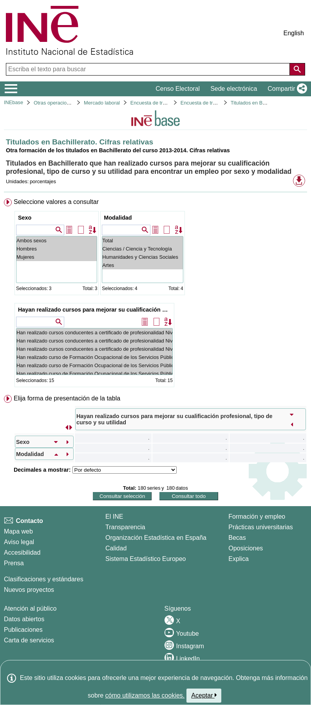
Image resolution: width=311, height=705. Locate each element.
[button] (285, 89)
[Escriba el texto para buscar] (148, 69)
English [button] (294, 33)
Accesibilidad (22, 552)
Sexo (24, 218)
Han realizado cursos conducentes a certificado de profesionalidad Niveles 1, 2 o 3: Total (94, 332)
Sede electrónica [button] (233, 88)
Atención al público (30, 608)
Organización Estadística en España (155, 537)
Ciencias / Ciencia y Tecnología (142, 249)
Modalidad (118, 218)
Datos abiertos (24, 619)
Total (142, 240)
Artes (142, 265)
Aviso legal (19, 542)
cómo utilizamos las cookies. (145, 695)
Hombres (56, 249)
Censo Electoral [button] (178, 88)
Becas (237, 537)
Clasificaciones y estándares (43, 579)
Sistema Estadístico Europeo (145, 558)
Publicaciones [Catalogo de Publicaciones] (23, 629)
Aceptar (204, 695)
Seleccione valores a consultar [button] (56, 201)
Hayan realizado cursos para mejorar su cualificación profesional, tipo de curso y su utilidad (95, 310)
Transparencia (125, 527)
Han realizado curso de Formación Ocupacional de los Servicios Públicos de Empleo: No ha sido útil (94, 374)
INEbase (13, 102)
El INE (114, 516)
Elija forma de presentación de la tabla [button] (67, 398)
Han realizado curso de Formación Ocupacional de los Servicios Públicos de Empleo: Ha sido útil (94, 365)
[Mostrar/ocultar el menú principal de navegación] (11, 89)
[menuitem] (155, 294)
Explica (238, 558)
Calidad (116, 548)
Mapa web (18, 531)
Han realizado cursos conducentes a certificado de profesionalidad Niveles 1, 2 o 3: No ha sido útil (94, 349)
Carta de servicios (29, 640)
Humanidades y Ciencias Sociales (142, 257)
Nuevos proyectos (29, 589)
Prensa (14, 563)
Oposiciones (245, 548)
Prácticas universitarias (260, 527)
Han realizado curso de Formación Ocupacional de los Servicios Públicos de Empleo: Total (94, 357)
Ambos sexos (56, 240)
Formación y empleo (256, 516)
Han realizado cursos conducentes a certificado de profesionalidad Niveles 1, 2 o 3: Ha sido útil (94, 341)
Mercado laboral (102, 103)
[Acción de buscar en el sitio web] (297, 69)
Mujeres (56, 257)
